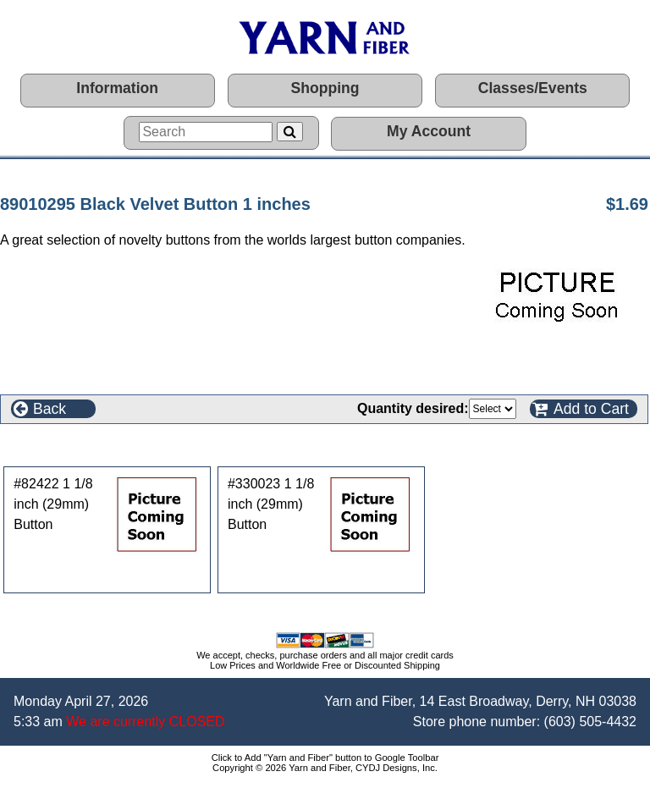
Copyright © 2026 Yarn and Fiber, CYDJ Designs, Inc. (325, 768)
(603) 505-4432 (590, 721)
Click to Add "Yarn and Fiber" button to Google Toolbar (325, 757)
